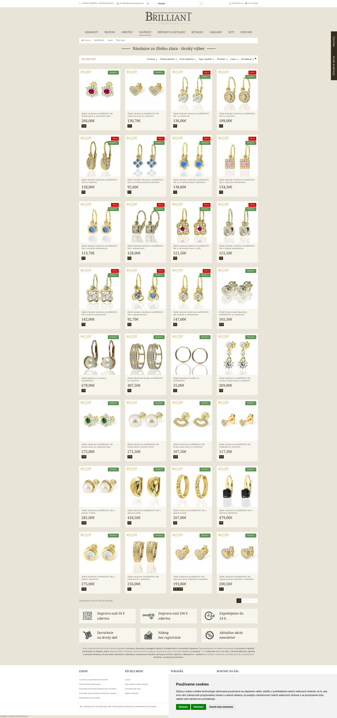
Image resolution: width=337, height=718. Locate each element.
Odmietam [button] (198, 707)
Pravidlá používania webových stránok (97, 689)
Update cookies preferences (14, 716)
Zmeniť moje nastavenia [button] (221, 707)
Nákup (176, 635)
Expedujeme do (237, 616)
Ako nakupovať (87, 706)
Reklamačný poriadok (89, 698)
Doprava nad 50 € (115, 616)
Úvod (127, 680)
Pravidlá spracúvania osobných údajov (98, 693)
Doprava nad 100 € (176, 616)
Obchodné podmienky (89, 684)
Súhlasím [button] (183, 707)
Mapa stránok (131, 693)
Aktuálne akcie (237, 635)
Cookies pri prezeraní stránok (93, 680)
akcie (334, 65)
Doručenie (115, 635)
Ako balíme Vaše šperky (136, 684)
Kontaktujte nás (133, 689)
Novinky (334, 41)
